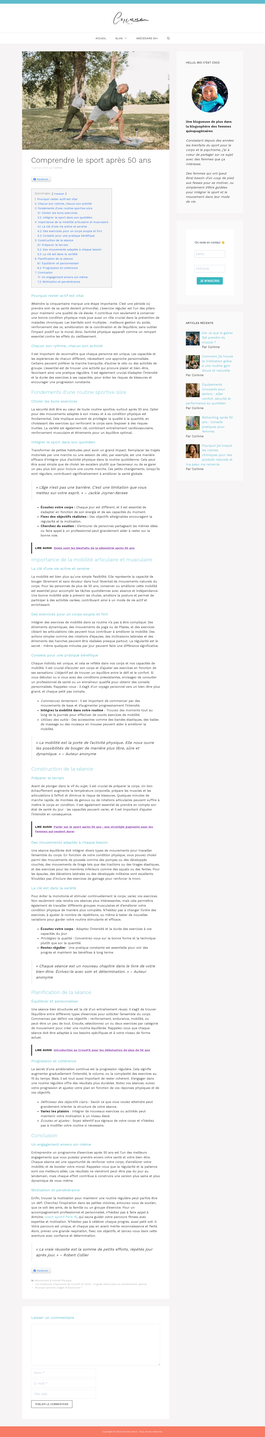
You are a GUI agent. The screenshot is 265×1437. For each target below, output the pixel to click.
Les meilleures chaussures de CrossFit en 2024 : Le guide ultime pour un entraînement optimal (91, 1284)
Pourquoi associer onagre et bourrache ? (58, 1287)
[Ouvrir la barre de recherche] (168, 38)
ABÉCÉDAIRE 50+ (147, 38)
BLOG (123, 38)
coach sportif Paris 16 (61, 1217)
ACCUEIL (101, 38)
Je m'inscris (210, 281)
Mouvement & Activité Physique (53, 1280)
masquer (59, 193)
